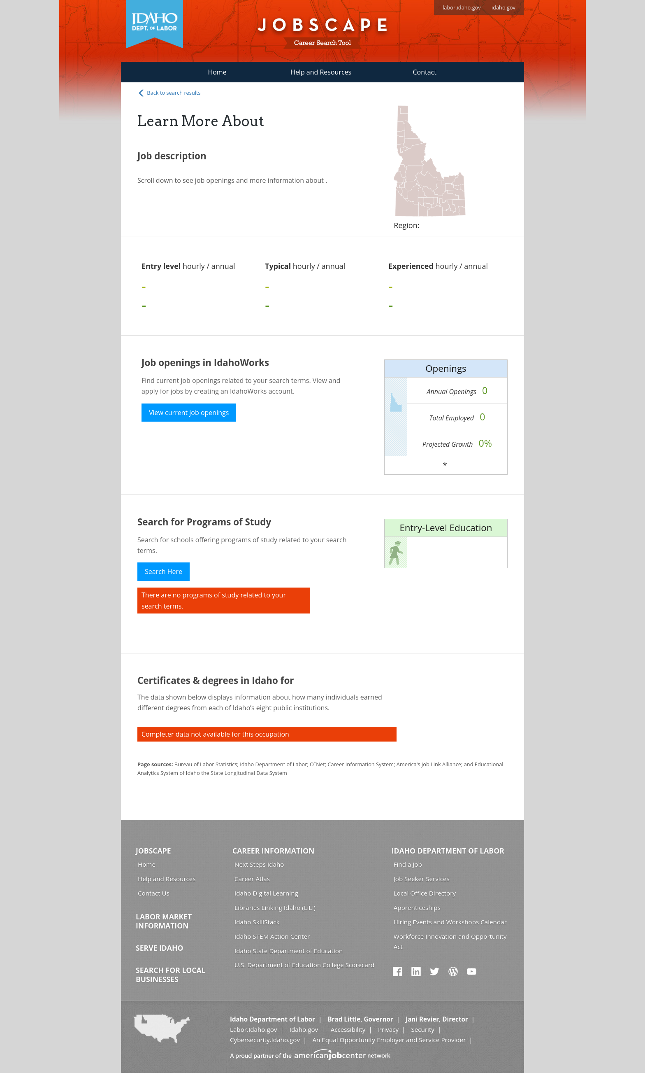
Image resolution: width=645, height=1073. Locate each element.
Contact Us (153, 893)
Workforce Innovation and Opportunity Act (450, 941)
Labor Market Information (164, 921)
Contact (424, 72)
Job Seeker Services (422, 879)
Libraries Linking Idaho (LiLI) (275, 907)
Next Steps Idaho (259, 864)
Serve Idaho (159, 948)
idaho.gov (503, 7)
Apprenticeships (417, 907)
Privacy (388, 1029)
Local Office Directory (425, 893)
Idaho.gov (304, 1029)
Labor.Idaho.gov (253, 1029)
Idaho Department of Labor (448, 851)
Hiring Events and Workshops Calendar (450, 922)
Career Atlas (252, 879)
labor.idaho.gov (462, 7)
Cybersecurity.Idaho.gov (265, 1040)
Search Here (163, 571)
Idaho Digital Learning (266, 893)
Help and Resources (320, 72)
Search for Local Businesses (171, 974)
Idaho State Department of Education (288, 951)
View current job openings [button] (189, 412)
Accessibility (348, 1029)
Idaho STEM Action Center (272, 936)
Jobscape (153, 851)
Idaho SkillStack (257, 922)
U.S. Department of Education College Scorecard (304, 965)
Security (422, 1029)
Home (217, 72)
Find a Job (408, 864)
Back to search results (169, 93)
